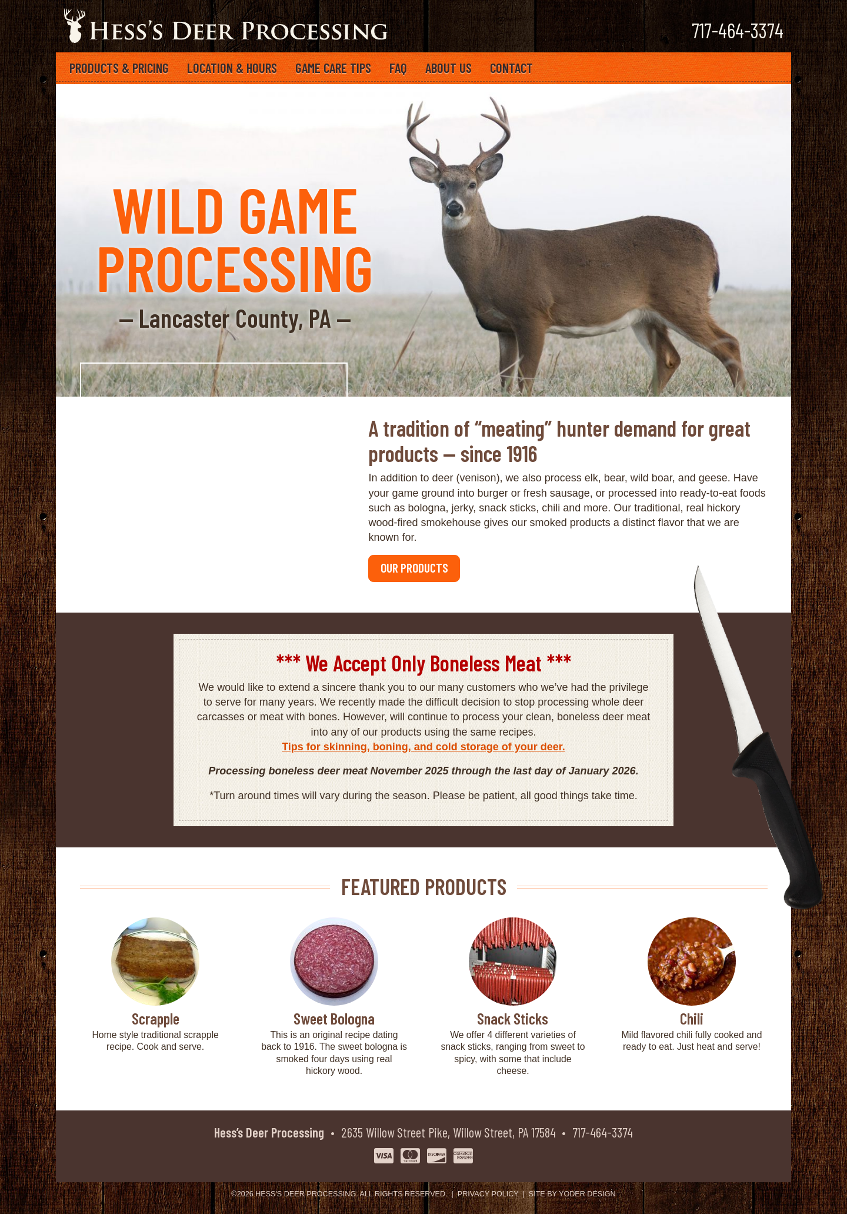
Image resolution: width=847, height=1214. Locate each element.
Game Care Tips (333, 67)
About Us (448, 67)
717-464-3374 (602, 1132)
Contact (511, 67)
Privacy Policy (488, 1194)
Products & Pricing (119, 67)
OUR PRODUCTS (414, 567)
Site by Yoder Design (572, 1194)
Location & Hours (232, 67)
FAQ (398, 67)
